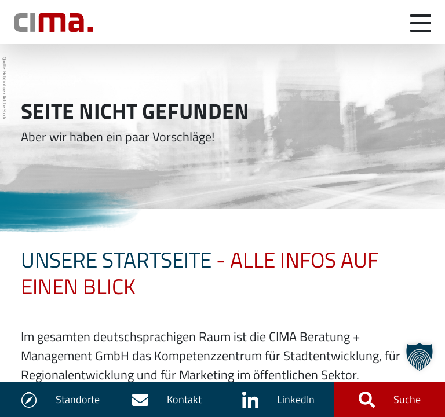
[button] (419, 356)
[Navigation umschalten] (420, 22)
